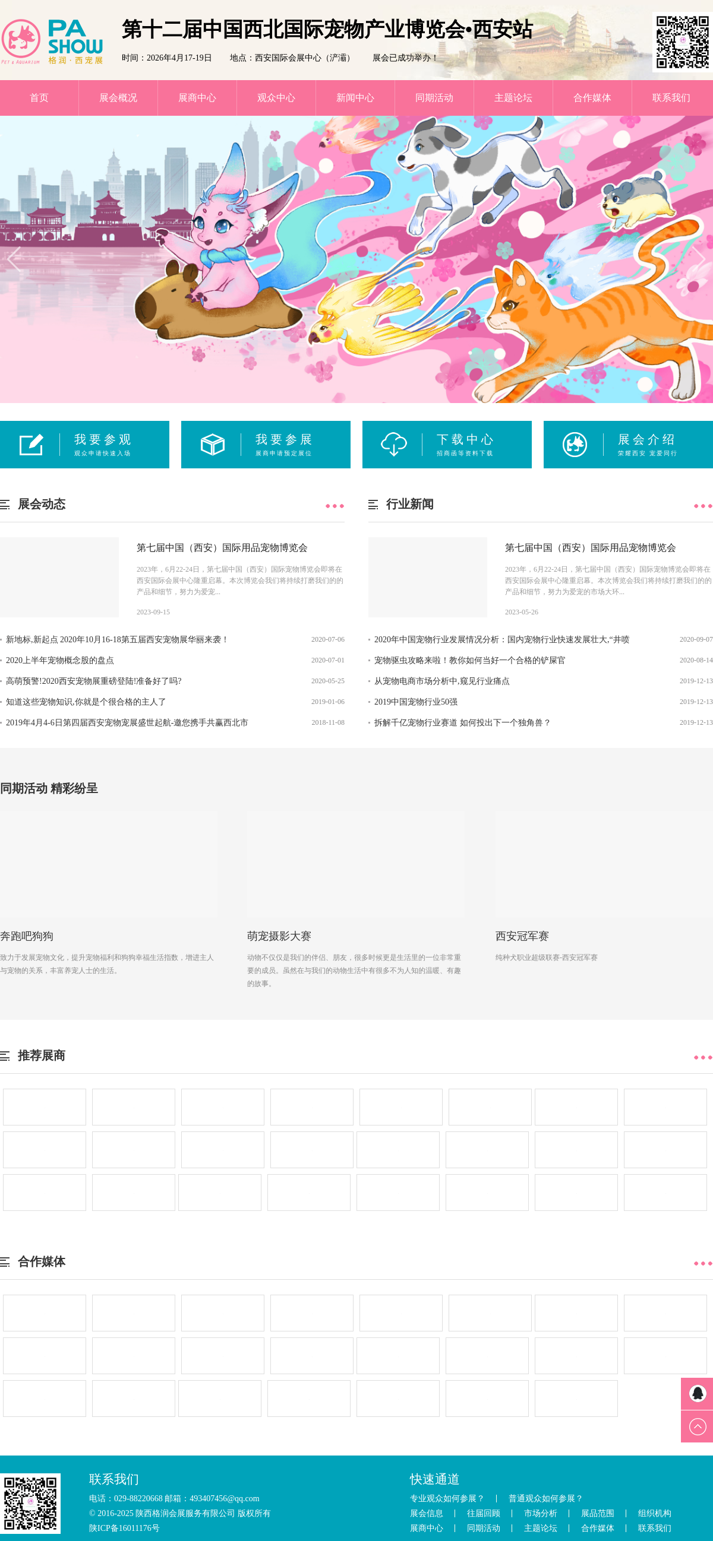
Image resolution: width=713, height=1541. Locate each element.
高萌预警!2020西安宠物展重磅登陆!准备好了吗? (94, 681)
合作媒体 (592, 98)
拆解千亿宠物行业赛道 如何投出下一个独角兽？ (462, 722)
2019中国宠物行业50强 (416, 701)
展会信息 (426, 1513)
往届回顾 (483, 1513)
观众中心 (276, 98)
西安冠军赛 (522, 936)
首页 (39, 98)
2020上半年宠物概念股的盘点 (60, 660)
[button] (14, 259)
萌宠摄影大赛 (279, 936)
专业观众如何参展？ (447, 1498)
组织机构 (654, 1513)
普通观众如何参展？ (546, 1498)
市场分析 (540, 1513)
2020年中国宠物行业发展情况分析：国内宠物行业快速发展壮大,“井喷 (502, 639)
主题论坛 (513, 98)
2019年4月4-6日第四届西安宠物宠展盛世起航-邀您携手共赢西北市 (127, 722)
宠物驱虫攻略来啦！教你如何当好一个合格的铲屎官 (470, 660)
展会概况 (118, 98)
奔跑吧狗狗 (26, 936)
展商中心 (197, 98)
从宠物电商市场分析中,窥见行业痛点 (442, 681)
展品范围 (597, 1513)
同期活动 (434, 98)
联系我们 (671, 98)
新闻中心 (355, 98)
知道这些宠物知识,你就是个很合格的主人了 (86, 701)
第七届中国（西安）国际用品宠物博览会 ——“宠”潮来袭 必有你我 (222, 550)
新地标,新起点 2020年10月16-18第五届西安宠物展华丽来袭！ (117, 639)
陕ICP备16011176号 (124, 1528)
